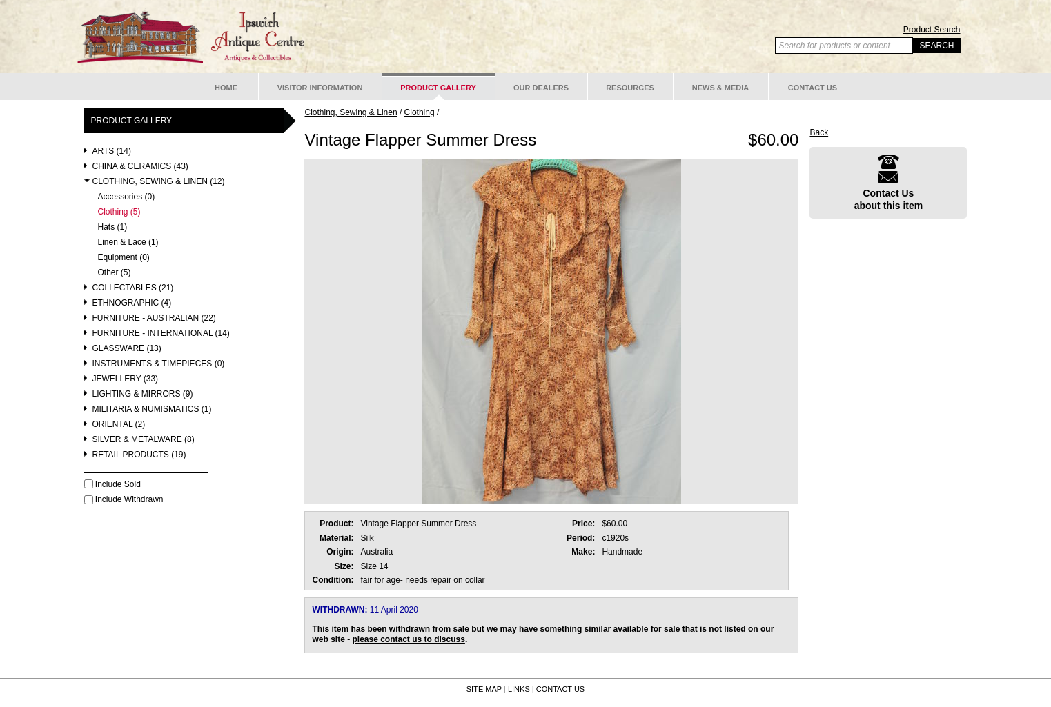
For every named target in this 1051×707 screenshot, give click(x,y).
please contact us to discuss (409, 639)
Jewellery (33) (125, 379)
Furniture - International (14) (161, 333)
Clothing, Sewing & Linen (350, 112)
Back (818, 132)
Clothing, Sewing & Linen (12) (158, 181)
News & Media (720, 87)
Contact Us (812, 87)
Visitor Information (320, 87)
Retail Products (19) (139, 454)
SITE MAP (484, 689)
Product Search (932, 29)
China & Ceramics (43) (140, 166)
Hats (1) (113, 227)
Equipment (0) (124, 257)
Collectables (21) (133, 287)
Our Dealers (541, 87)
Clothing (419, 112)
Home (226, 87)
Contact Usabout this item (888, 182)
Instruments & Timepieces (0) (158, 363)
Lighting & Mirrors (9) (142, 394)
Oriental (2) (119, 424)
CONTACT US (560, 689)
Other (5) (114, 272)
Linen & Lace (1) (128, 242)
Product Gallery (438, 87)
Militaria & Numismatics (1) (152, 409)
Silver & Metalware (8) (143, 439)
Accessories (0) (126, 196)
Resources (630, 87)
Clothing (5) (119, 212)
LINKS (519, 689)
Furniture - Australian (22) (154, 318)
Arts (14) (111, 151)
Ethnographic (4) (132, 303)
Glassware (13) (126, 348)
